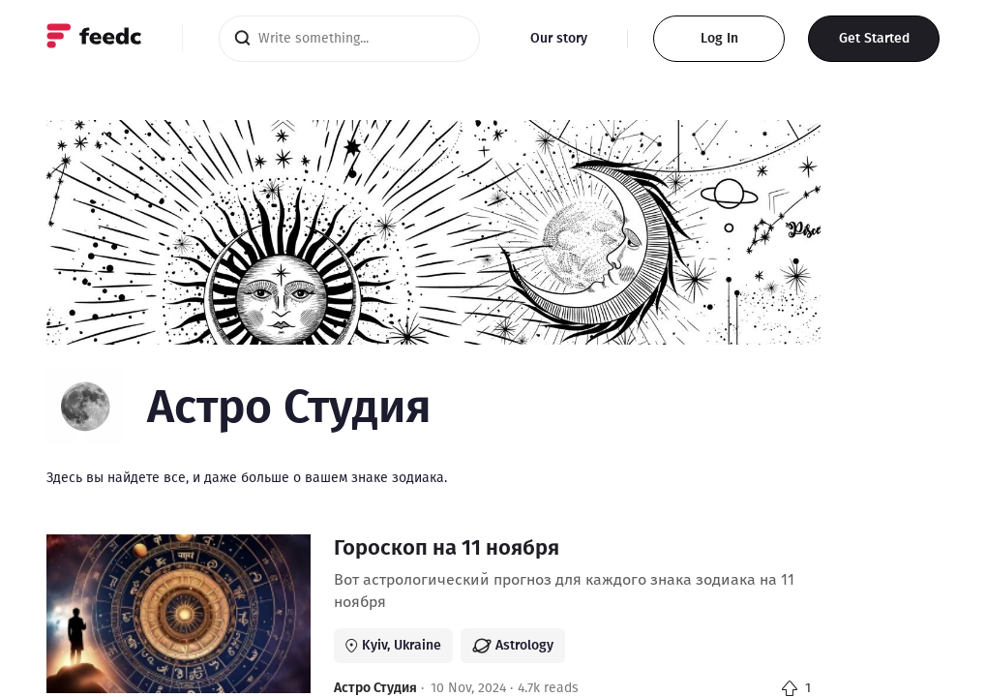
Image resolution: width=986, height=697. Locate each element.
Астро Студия (375, 688)
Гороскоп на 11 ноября (446, 547)
